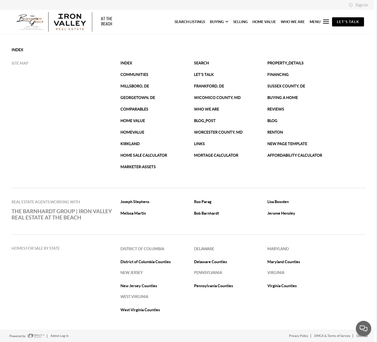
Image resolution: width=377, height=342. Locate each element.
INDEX (17, 50)
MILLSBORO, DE (134, 86)
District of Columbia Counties (145, 262)
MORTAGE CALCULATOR (216, 155)
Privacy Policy (298, 336)
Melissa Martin (133, 213)
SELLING (240, 22)
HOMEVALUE (132, 132)
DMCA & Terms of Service (332, 336)
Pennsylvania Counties (213, 286)
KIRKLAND (130, 144)
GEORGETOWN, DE (137, 97)
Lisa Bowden (278, 202)
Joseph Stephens (134, 202)
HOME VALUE (264, 22)
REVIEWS (275, 109)
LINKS (199, 144)
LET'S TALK (204, 74)
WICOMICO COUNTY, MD (217, 97)
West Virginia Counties (140, 310)
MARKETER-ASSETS (138, 167)
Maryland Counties (283, 262)
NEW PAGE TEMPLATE (287, 144)
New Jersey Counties (138, 286)
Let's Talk (348, 22)
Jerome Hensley (281, 213)
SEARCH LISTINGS (190, 22)
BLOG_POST (205, 121)
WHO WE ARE (293, 22)
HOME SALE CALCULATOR (143, 155)
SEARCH (201, 63)
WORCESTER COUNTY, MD (218, 132)
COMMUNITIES (134, 74)
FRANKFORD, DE (209, 86)
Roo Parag (202, 202)
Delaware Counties (210, 262)
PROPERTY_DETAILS (285, 63)
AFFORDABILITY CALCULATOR (294, 155)
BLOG (272, 121)
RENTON (275, 132)
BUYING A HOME (282, 97)
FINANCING (278, 74)
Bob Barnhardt (206, 213)
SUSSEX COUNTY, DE (286, 86)
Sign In (358, 5)
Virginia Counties (282, 286)
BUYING (219, 22)
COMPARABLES (134, 109)
